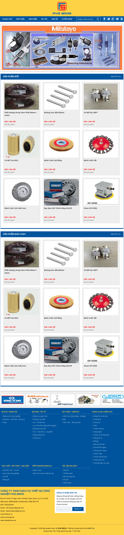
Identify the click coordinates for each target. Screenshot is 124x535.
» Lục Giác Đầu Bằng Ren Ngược (44, 425)
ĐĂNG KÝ (78, 509)
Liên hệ (54, 19)
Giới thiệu (20, 19)
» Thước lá (96, 422)
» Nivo (94, 425)
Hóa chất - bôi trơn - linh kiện (15, 466)
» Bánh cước (36, 470)
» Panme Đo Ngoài (99, 447)
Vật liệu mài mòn (69, 466)
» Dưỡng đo (96, 419)
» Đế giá (95, 441)
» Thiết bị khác (67, 473)
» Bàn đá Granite (98, 444)
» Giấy (4, 422)
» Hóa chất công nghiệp (10, 473)
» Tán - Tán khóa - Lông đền (42, 432)
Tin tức (44, 19)
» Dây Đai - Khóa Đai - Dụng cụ (13, 419)
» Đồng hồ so (97, 438)
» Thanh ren (36, 438)
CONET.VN (90, 528)
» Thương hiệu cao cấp (100, 463)
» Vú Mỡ (5, 476)
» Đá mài (65, 470)
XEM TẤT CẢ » (116, 76)
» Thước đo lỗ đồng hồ (100, 435)
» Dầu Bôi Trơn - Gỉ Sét (10, 470)
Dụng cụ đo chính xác (102, 412)
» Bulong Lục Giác (38, 419)
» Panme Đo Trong (99, 450)
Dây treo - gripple (70, 412)
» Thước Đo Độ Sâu (99, 457)
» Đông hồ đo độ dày (100, 416)
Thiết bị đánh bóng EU (42, 466)
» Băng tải (5, 480)
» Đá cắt (65, 480)
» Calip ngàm (97, 432)
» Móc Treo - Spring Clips (71, 422)
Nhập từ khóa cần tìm (97, 19)
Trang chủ (7, 19)
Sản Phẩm (33, 19)
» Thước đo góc (98, 429)
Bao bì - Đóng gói (9, 412)
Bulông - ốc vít (39, 412)
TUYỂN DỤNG (67, 19)
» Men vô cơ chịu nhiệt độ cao (43, 473)
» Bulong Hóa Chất (39, 429)
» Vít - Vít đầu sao (38, 422)
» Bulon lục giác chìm (40, 416)
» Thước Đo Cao (98, 460)
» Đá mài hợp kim (68, 476)
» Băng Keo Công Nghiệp (11, 416)
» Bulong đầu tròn (38, 435)
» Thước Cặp (97, 454)
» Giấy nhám (66, 483)
